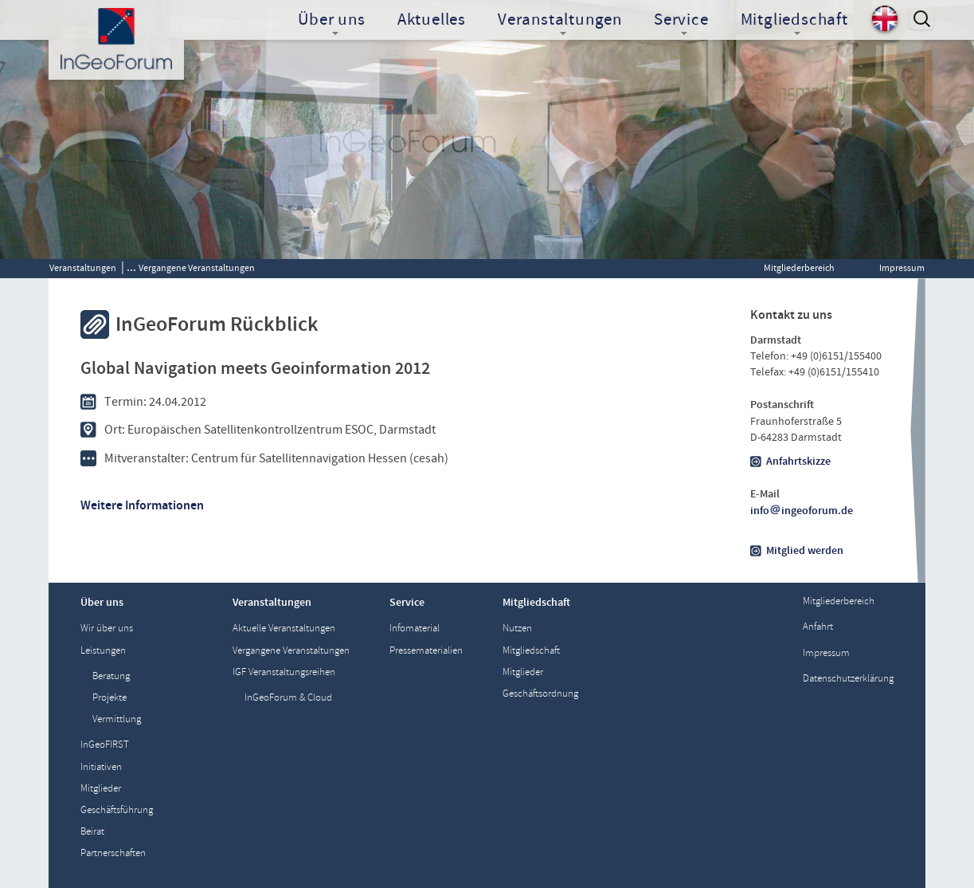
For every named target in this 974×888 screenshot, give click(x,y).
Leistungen (103, 651)
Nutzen (517, 629)
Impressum (902, 267)
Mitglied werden (804, 550)
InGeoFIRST (104, 745)
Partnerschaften (113, 853)
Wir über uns (106, 629)
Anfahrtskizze (798, 461)
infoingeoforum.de (802, 511)
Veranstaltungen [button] (560, 21)
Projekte (109, 698)
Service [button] (681, 21)
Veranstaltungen (82, 267)
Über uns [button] (331, 21)
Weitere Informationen (142, 505)
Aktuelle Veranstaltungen (284, 629)
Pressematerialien (426, 651)
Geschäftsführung (116, 810)
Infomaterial (414, 629)
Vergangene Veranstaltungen (197, 267)
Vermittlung (116, 719)
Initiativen (101, 767)
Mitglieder (100, 789)
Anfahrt (818, 627)
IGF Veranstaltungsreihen (284, 672)
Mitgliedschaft (531, 651)
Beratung (111, 676)
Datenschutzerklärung (848, 679)
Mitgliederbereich (799, 267)
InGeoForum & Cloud (288, 698)
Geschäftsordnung (540, 694)
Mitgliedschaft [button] (794, 21)
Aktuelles (431, 19)
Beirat (92, 832)
